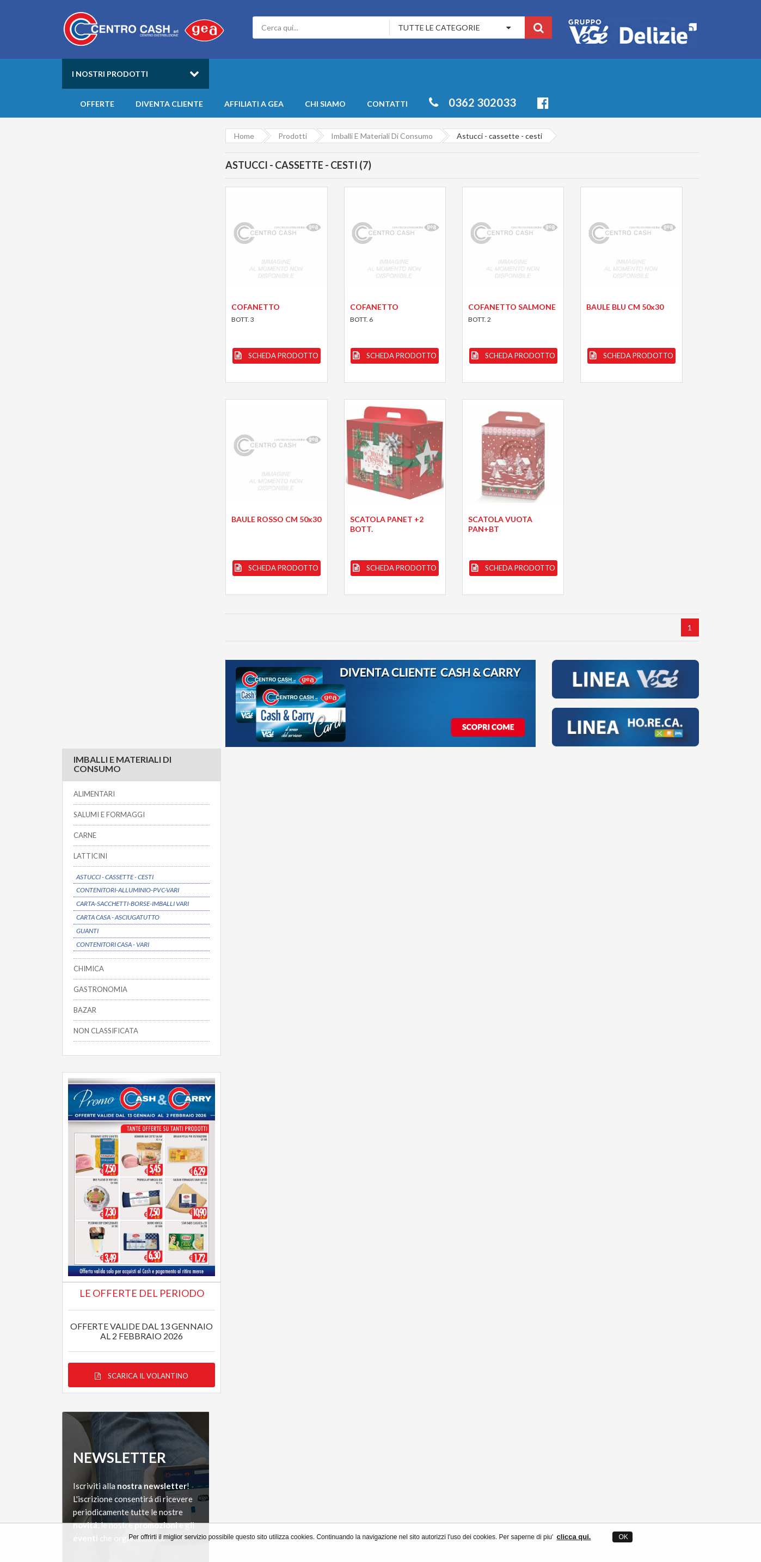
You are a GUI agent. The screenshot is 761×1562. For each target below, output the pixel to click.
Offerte (97, 103)
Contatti (387, 103)
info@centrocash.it (162, 1370)
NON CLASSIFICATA (105, 410)
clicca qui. (574, 1537)
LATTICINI (90, 235)
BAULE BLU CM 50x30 (625, 306)
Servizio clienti (609, 1217)
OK (622, 1537)
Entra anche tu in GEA (319, 1345)
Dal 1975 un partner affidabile (313, 1217)
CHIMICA (88, 349)
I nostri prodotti (110, 73)
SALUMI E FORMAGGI (109, 194)
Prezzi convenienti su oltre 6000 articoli (477, 1217)
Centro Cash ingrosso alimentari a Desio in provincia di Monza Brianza (284, 1518)
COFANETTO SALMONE (512, 306)
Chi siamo (325, 103)
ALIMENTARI (94, 174)
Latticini (580, 1365)
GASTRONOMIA (100, 369)
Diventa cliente (169, 103)
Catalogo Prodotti (455, 1324)
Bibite (577, 1345)
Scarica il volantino (135, 740)
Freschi (579, 1324)
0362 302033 (472, 102)
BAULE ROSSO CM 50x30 (276, 519)
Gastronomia (589, 1334)
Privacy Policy (304, 1355)
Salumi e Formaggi (597, 1355)
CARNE (84, 215)
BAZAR (84, 389)
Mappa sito (300, 1365)
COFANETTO (255, 306)
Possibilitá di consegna (128, 1217)
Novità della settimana (462, 1345)
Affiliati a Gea (254, 103)
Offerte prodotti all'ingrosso (473, 1334)
